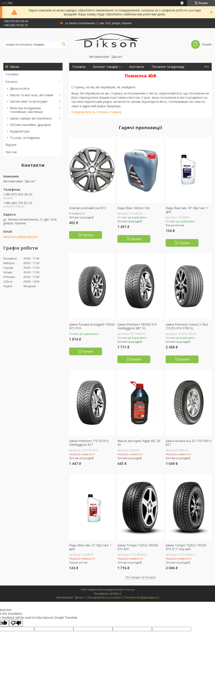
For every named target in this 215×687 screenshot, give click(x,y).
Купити (88, 235)
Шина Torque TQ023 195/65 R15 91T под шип (186, 547)
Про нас (11, 152)
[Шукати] (63, 44)
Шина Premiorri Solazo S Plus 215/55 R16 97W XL (187, 326)
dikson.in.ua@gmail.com (20, 237)
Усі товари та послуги (140, 577)
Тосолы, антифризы (25, 138)
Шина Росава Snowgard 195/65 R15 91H (92, 326)
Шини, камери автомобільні (31, 118)
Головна (11, 74)
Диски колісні (19, 88)
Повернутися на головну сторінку (96, 112)
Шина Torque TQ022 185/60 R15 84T (137, 547)
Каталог (11, 82)
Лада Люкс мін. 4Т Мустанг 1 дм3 (187, 210)
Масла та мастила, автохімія (31, 95)
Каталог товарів (105, 66)
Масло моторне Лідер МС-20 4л (138, 443)
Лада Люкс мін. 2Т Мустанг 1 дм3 (90, 547)
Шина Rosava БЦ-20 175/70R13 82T (188, 443)
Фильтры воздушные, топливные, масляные (26, 110)
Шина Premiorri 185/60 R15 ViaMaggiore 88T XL (137, 326)
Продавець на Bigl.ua (107, 593)
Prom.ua (129, 589)
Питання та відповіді (168, 66)
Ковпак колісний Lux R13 (87, 208)
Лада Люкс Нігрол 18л (133, 208)
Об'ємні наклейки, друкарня (30, 125)
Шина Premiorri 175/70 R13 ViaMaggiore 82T (89, 443)
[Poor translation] (16, 623)
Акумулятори (19, 131)
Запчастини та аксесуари (28, 101)
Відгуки (10, 145)
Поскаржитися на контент (104, 597)
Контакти (136, 66)
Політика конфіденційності (141, 597)
